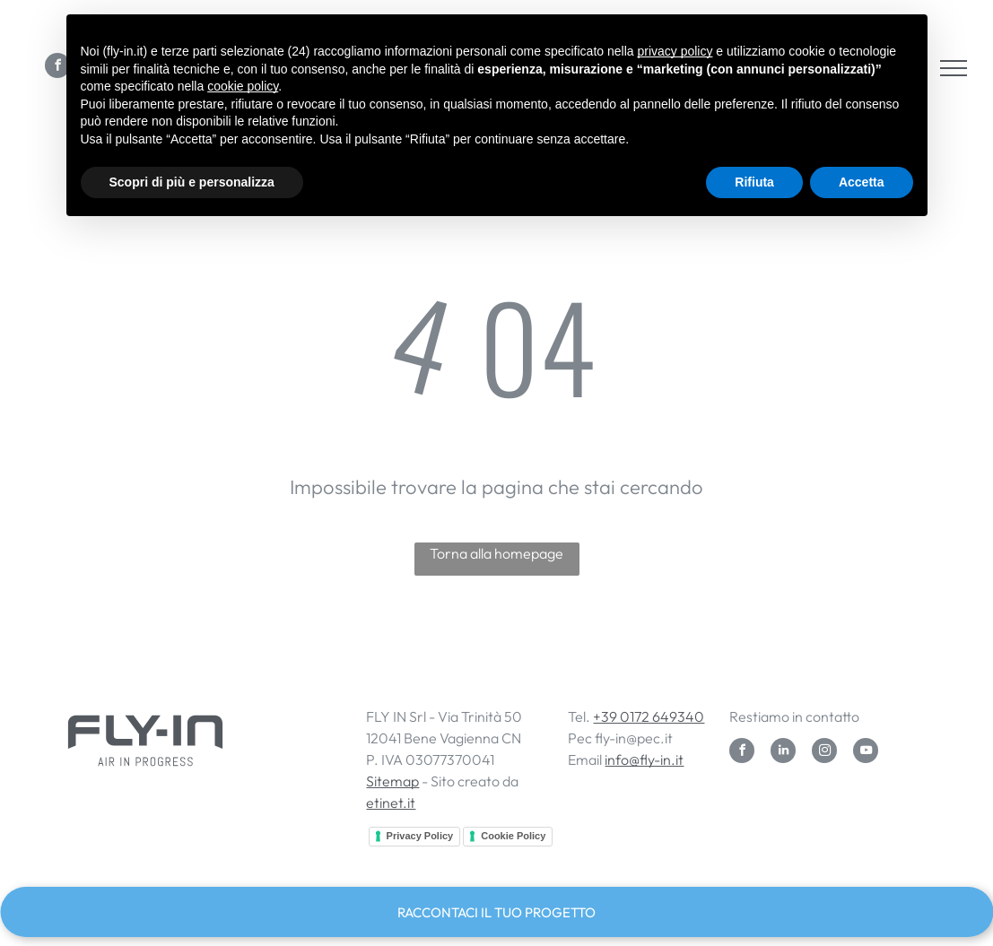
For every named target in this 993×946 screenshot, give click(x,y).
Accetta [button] (861, 182)
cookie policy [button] (242, 86)
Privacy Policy (420, 835)
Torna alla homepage (496, 553)
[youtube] (865, 753)
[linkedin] (783, 753)
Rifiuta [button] (754, 182)
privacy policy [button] (674, 51)
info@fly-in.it (644, 759)
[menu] (953, 68)
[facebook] (741, 753)
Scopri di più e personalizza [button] (191, 182)
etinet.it (390, 802)
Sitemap (392, 781)
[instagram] (824, 753)
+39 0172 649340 (648, 716)
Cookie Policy (513, 835)
